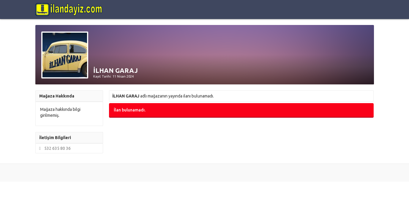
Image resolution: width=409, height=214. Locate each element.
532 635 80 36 (54, 148)
